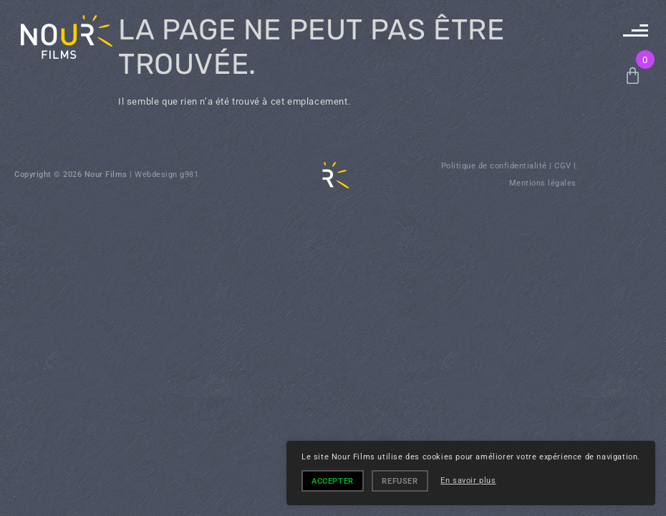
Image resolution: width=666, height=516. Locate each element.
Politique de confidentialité (494, 166)
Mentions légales (542, 183)
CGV (562, 166)
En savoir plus (468, 480)
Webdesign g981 (166, 174)
